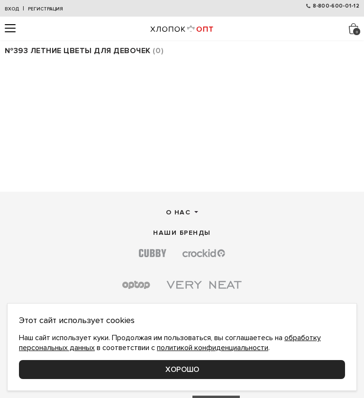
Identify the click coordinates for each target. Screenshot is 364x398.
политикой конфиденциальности (212, 347)
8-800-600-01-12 (336, 6)
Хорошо (182, 369)
